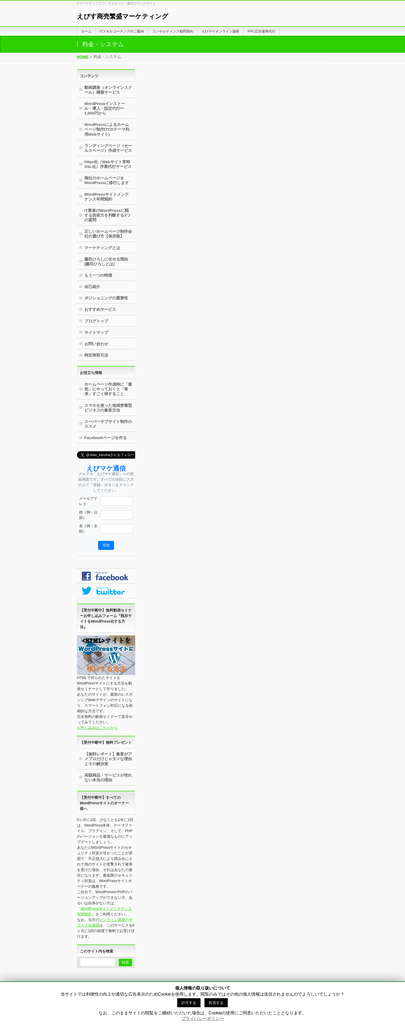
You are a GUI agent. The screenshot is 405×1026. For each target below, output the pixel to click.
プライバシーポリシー (202, 1018)
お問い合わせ (96, 343)
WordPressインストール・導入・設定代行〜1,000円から (104, 108)
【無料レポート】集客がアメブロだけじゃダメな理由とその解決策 (108, 759)
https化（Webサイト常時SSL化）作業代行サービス (108, 164)
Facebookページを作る (105, 437)
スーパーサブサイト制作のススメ (108, 423)
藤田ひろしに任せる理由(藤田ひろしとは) (106, 261)
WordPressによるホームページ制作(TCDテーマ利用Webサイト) (107, 129)
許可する (188, 1003)
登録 (106, 545)
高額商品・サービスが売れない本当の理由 (108, 777)
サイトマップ (96, 332)
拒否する (216, 1003)
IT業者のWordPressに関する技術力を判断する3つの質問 (107, 215)
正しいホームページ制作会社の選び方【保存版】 (108, 233)
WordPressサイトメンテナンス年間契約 (106, 196)
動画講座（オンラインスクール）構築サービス (108, 89)
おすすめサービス (100, 309)
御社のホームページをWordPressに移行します (106, 180)
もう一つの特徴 (98, 275)
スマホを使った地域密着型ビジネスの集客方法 (108, 407)
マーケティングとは (102, 247)
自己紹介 (92, 286)
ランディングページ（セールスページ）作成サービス (108, 148)
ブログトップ (96, 321)
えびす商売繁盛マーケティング (122, 16)
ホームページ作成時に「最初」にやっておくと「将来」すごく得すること (108, 389)
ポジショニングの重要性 (106, 298)
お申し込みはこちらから (97, 728)
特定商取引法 (96, 355)
